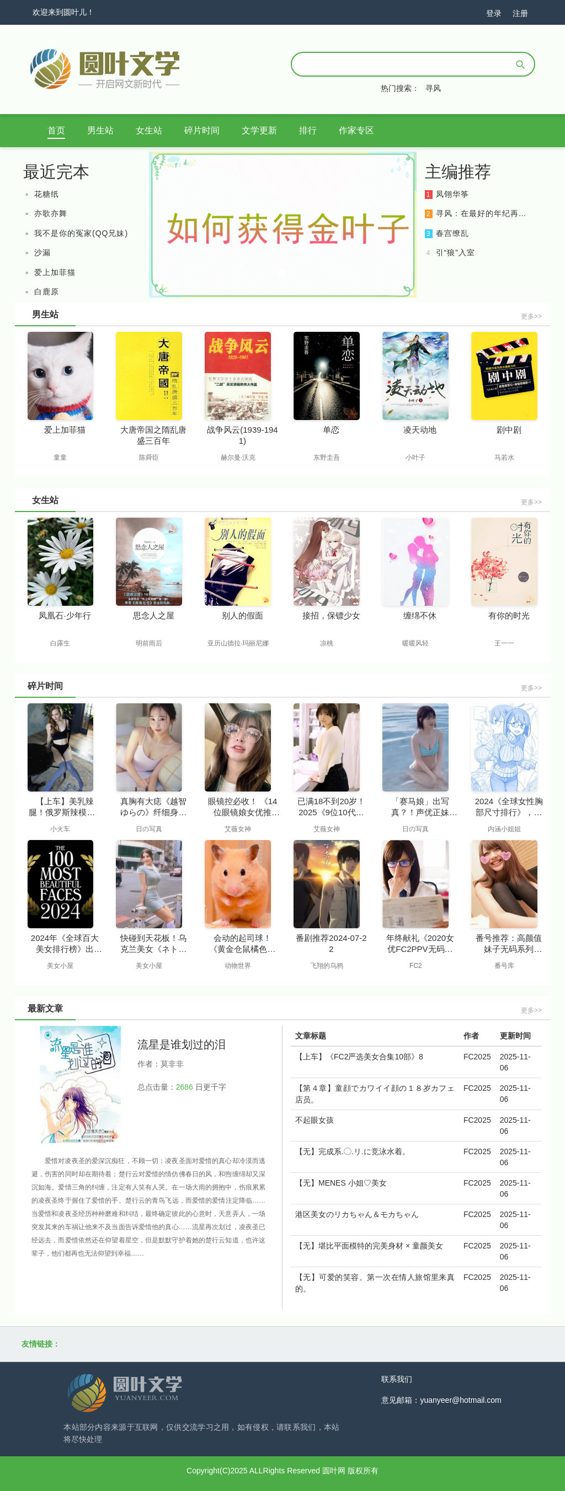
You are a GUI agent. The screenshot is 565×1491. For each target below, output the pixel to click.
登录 (494, 13)
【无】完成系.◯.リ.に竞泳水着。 (352, 1151)
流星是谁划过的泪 (181, 1044)
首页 (56, 130)
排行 (308, 130)
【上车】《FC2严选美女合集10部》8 (359, 1056)
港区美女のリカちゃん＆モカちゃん (357, 1214)
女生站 (149, 130)
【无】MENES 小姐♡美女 (341, 1182)
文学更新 (259, 130)
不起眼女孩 (314, 1120)
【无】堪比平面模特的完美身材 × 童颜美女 (369, 1245)
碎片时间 (202, 130)
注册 (520, 13)
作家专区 (356, 130)
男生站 (100, 130)
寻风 (433, 88)
